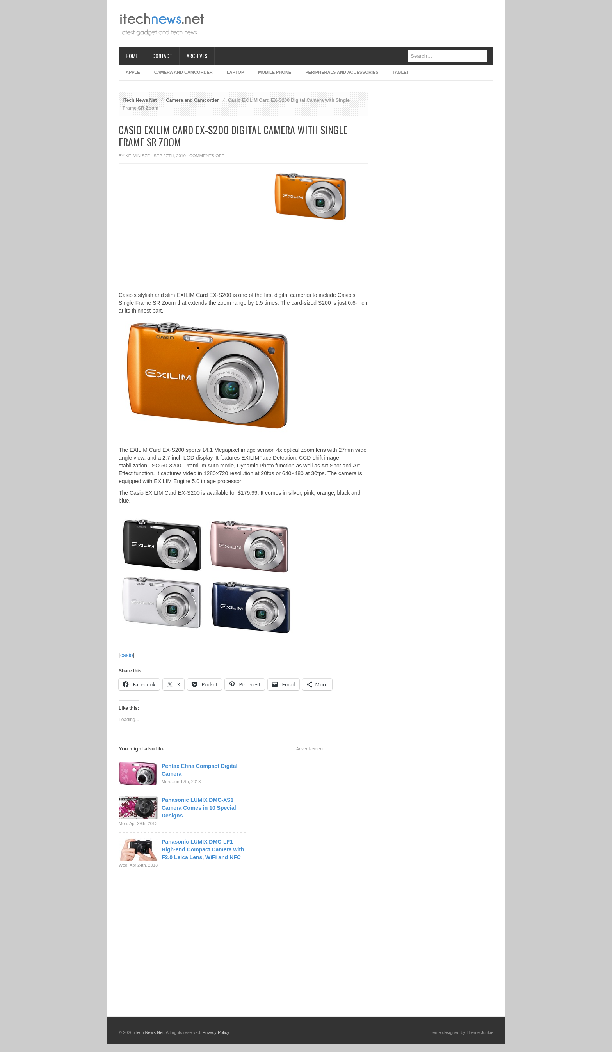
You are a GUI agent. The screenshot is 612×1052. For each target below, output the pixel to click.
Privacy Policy (216, 1032)
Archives (197, 56)
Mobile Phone (274, 72)
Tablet (401, 72)
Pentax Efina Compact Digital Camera (199, 770)
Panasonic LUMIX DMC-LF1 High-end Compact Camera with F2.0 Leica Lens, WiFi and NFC (203, 849)
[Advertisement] (351, 23)
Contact (162, 56)
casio (126, 655)
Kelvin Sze (138, 155)
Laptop (235, 72)
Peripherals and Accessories (341, 72)
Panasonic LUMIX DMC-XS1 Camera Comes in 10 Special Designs (199, 808)
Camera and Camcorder (183, 72)
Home (132, 56)
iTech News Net (140, 100)
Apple (133, 72)
